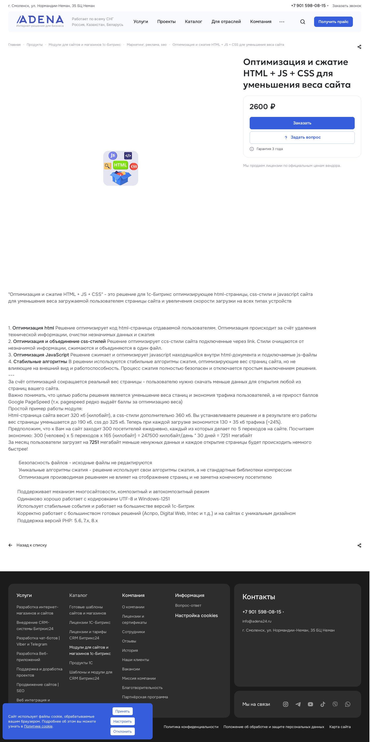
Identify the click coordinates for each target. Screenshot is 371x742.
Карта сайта (340, 726)
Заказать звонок (346, 5)
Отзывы (129, 641)
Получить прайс (333, 21)
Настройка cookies (196, 615)
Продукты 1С (81, 662)
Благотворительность (142, 687)
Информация (189, 595)
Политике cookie (38, 726)
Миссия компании (139, 678)
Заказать (302, 123)
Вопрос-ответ (188, 605)
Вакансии (131, 669)
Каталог (78, 595)
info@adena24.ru (256, 621)
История (130, 650)
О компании (133, 607)
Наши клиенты (135, 659)
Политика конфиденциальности (191, 726)
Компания (133, 595)
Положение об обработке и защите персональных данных (274, 726)
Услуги (24, 595)
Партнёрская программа (145, 697)
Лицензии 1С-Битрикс (89, 622)
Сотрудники (133, 631)
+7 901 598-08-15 (308, 5)
